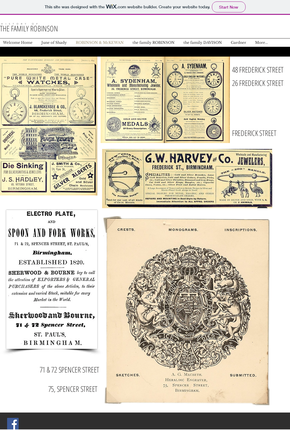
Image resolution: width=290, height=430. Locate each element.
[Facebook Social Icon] (13, 423)
